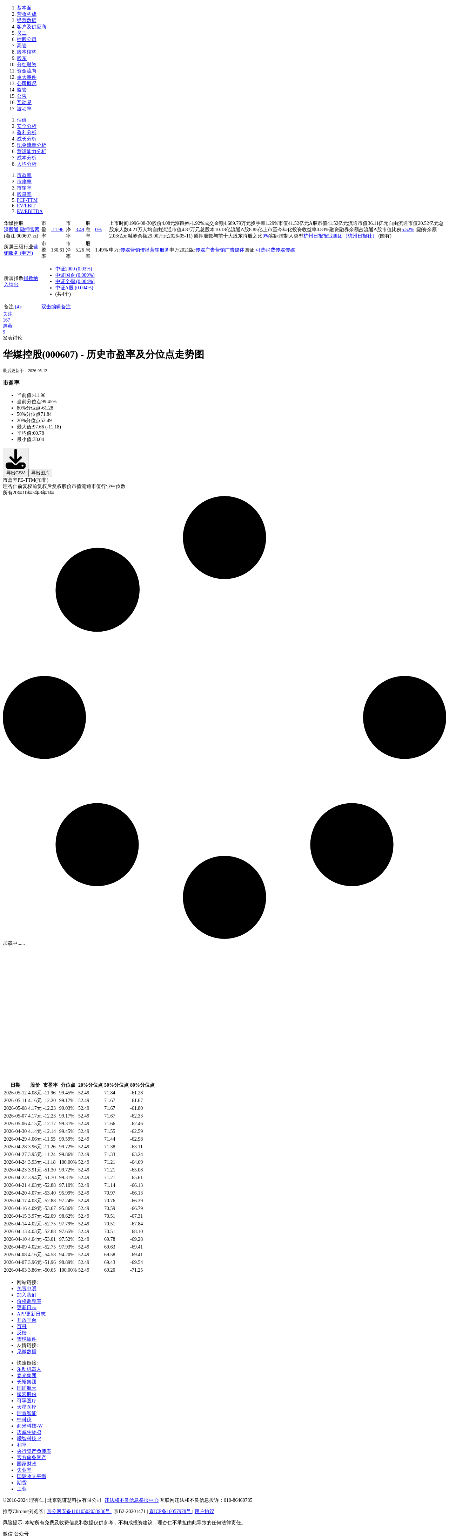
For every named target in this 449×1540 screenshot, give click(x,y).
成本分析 (26, 157)
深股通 (12, 229)
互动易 (24, 102)
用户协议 (204, 1511)
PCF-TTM (27, 200)
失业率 (24, 1470)
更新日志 (26, 1307)
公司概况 (26, 83)
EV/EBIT (26, 205)
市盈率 (24, 175)
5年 (36, 492)
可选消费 (265, 250)
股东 (22, 58)
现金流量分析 (31, 145)
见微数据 (26, 1351)
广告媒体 (234, 250)
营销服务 (159, 250)
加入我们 (26, 1295)
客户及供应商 (31, 26)
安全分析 (26, 126)
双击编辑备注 (56, 306)
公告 (22, 96)
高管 (22, 45)
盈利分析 (26, 132)
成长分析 (26, 139)
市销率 (24, 188)
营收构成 (26, 14)
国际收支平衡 (31, 1476)
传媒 (125, 250)
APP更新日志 (31, 1313)
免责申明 (26, 1288)
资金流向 (26, 71)
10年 (27, 492)
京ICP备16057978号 (170, 1511)
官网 (35, 229)
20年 (17, 492)
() (83, 268)
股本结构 (26, 52)
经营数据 (26, 20)
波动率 (24, 108)
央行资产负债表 (34, 1451)
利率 (22, 1445)
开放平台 (26, 1320)
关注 (8, 314)
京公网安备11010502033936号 (79, 1511)
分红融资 (26, 64)
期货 (22, 1482)
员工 (22, 33)
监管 (22, 89)
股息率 (24, 194)
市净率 (24, 181)
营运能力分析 (31, 151)
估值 (22, 120)
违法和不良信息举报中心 (132, 1500)
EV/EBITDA (30, 211)
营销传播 (140, 250)
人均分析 (26, 164)
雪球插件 (26, 1339)
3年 (43, 492)
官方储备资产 (31, 1457)
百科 (22, 1326)
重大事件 (26, 77)
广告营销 (215, 250)
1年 (50, 492)
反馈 (22, 1332)
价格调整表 (29, 1301)
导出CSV (16, 462)
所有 (8, 492)
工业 (22, 1489)
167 (6, 320)
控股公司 (26, 39)
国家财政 (26, 1463)
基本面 (24, 8)
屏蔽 (8, 326)
